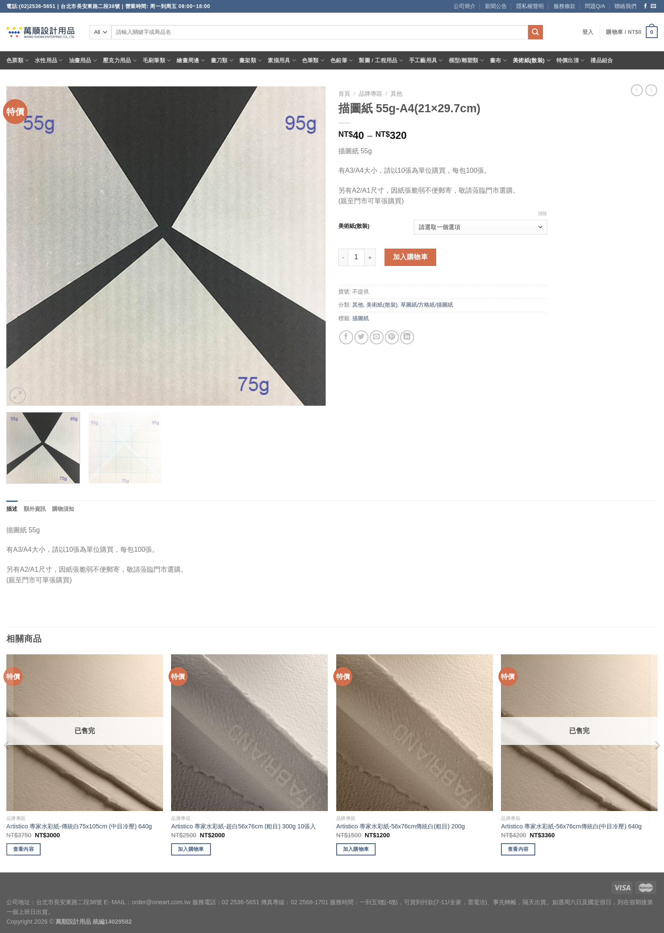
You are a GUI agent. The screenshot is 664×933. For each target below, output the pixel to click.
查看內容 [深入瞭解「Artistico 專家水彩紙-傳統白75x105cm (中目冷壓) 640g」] (23, 849)
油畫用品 (83, 60)
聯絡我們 (625, 6)
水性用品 (49, 60)
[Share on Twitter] (361, 337)
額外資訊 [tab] (35, 509)
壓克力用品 (120, 60)
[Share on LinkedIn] (407, 337)
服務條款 (564, 6)
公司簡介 (465, 6)
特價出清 (570, 60)
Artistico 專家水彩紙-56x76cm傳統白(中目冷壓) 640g (571, 826)
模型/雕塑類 (466, 60)
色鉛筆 (341, 60)
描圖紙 (360, 318)
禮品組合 (601, 60)
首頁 (344, 94)
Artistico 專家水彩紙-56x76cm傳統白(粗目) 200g (400, 826)
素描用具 (282, 60)
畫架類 (250, 60)
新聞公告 (496, 6)
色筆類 (313, 60)
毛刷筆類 (157, 60)
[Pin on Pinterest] (392, 337)
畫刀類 (222, 60)
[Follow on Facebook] (645, 6)
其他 (396, 94)
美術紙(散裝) (532, 60)
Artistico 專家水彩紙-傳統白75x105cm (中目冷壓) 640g (79, 826)
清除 (542, 213)
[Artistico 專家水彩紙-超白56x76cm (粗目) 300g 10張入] (249, 732)
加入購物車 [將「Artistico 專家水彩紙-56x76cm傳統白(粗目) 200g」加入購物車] (356, 849)
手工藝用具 (426, 60)
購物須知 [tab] (63, 509)
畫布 (498, 60)
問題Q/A (595, 6)
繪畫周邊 (191, 60)
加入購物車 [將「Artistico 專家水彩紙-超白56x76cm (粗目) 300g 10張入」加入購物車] (191, 849)
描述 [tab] (12, 509)
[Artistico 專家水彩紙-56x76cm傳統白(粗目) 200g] (414, 732)
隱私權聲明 (530, 6)
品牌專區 (370, 94)
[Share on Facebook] (346, 337)
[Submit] (535, 32)
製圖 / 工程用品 (381, 60)
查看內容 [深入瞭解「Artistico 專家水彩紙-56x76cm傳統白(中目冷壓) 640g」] (518, 849)
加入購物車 (410, 256)
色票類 (17, 60)
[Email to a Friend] (377, 337)
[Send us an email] (653, 6)
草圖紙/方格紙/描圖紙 (427, 305)
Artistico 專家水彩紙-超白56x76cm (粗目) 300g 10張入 (243, 826)
